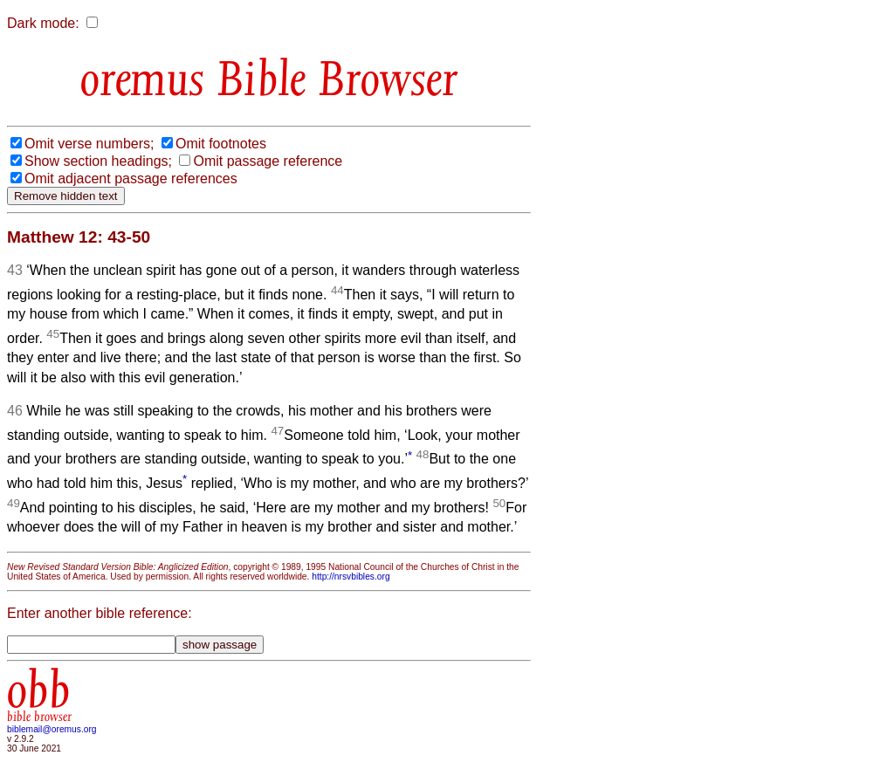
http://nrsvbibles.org (350, 576)
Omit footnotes (220, 143)
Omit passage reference (267, 161)
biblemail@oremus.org (52, 729)
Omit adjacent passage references (130, 178)
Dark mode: (43, 23)
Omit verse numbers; (89, 143)
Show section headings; (98, 161)
